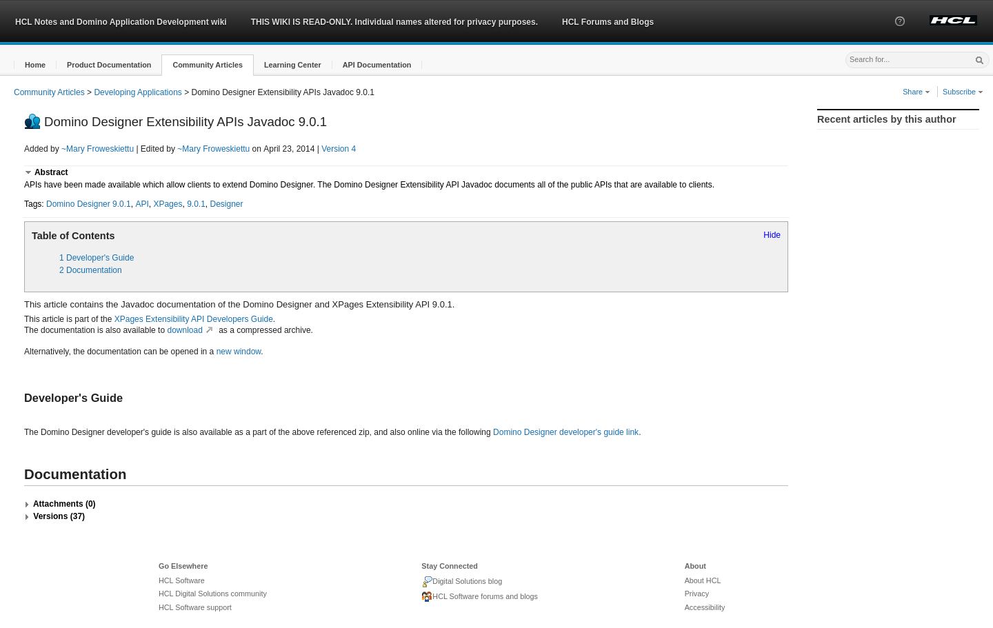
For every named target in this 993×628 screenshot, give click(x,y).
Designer (226, 204)
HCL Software (182, 580)
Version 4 (338, 149)
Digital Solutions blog (461, 581)
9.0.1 (196, 204)
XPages (167, 204)
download (191, 330)
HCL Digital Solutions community (213, 593)
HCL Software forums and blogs (479, 596)
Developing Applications (137, 92)
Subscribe (963, 92)
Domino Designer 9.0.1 (88, 204)
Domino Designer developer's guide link (566, 432)
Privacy (697, 593)
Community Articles (49, 92)
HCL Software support (195, 607)
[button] (899, 34)
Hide (772, 235)
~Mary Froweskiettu (97, 149)
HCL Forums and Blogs (608, 22)
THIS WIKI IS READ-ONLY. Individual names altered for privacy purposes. (394, 22)
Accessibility (705, 607)
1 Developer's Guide (96, 258)
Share (916, 92)
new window (239, 351)
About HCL (703, 580)
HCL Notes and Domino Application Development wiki (121, 22)
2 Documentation (90, 270)
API (141, 204)
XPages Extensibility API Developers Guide (193, 319)
